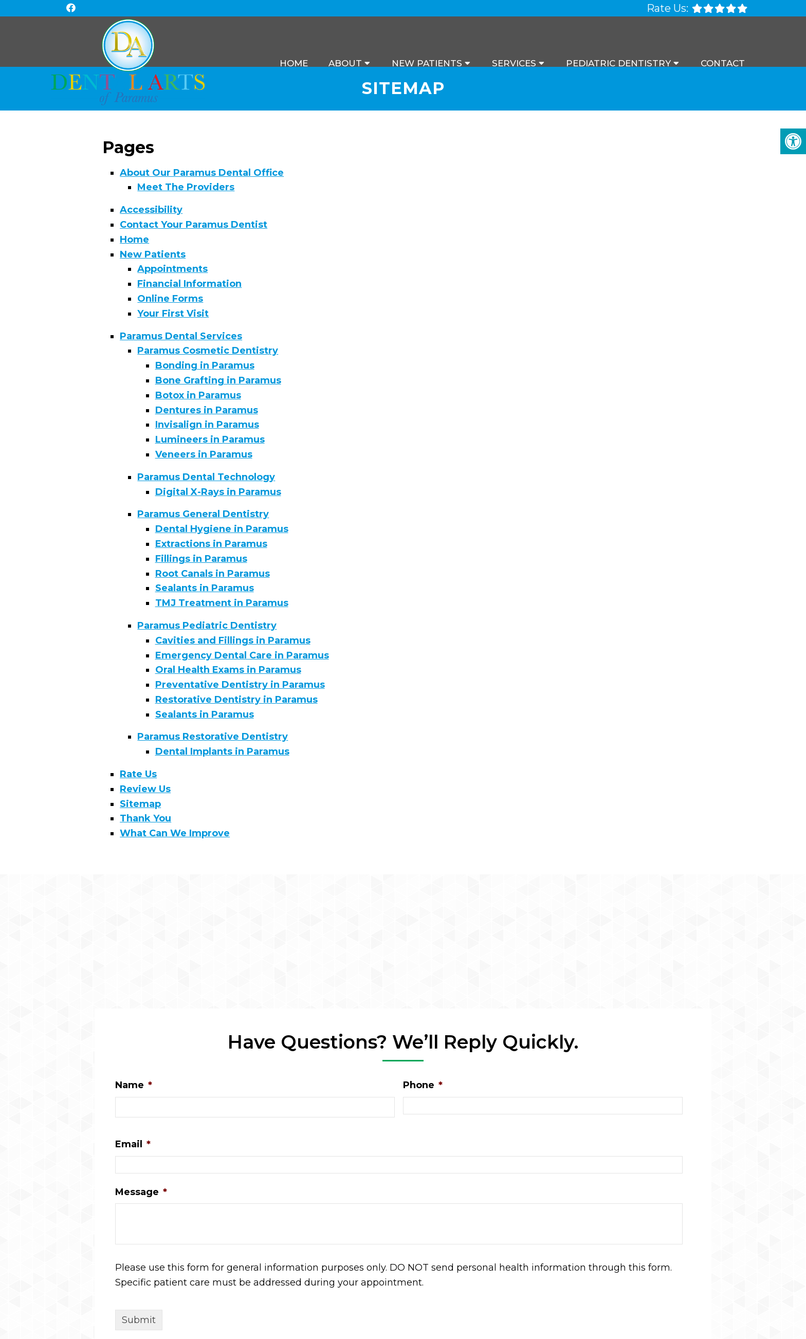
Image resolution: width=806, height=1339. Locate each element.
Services (514, 63)
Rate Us (138, 774)
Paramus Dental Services (181, 336)
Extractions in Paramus (211, 543)
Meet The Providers (185, 187)
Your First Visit (173, 313)
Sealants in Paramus (204, 588)
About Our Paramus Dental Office (202, 172)
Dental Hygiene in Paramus (221, 529)
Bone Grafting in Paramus (218, 380)
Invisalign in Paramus (207, 424)
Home (294, 63)
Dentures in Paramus (206, 410)
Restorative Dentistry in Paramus (236, 699)
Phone (423, 1085)
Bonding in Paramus (204, 365)
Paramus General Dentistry (203, 514)
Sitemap (140, 804)
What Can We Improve (175, 833)
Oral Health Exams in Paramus (228, 669)
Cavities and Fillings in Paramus (232, 640)
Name (133, 1085)
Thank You (145, 818)
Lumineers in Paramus (210, 439)
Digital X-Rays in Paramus (218, 492)
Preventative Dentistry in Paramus (240, 684)
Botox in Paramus (198, 395)
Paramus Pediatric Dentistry (207, 625)
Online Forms (170, 298)
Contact (723, 63)
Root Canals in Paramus (212, 573)
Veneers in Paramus (203, 454)
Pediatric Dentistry (618, 63)
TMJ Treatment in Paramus (221, 603)
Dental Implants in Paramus (222, 751)
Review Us (145, 789)
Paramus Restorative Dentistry (212, 736)
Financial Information (189, 283)
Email (133, 1144)
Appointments (172, 268)
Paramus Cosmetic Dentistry (207, 350)
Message (141, 1192)
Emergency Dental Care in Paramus (242, 655)
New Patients (427, 63)
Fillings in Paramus (201, 558)
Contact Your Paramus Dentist (193, 224)
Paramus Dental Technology (206, 477)
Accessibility (151, 209)
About (345, 63)
